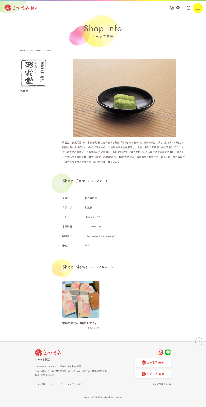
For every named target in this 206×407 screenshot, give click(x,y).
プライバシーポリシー (76, 384)
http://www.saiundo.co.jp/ (100, 236)
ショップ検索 (35, 50)
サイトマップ (56, 384)
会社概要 (41, 384)
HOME (22, 50)
